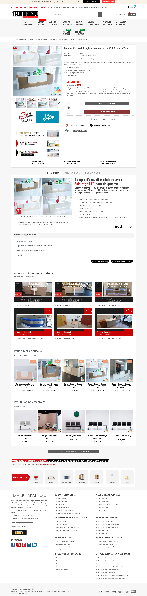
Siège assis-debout (103, 507)
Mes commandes (61, 561)
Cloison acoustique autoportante (107, 544)
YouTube (18, 545)
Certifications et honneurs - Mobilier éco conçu (31, 250)
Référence (67, 55)
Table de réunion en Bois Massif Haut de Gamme (112, 567)
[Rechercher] (77, 14)
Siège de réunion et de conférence (108, 504)
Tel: (91, 2)
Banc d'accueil (19, 407)
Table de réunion (61, 521)
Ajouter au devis (107, 112)
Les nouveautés (56, 7)
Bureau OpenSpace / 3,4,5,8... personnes (68, 513)
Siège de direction (103, 501)
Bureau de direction (62, 504)
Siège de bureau (102, 498)
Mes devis (67, 7)
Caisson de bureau (103, 530)
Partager (94, 119)
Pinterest (112, 119)
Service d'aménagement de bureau (83, 7)
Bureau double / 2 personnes (64, 510)
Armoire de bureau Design (105, 521)
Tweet (103, 119)
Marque (66, 53)
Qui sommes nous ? (17, 591)
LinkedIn (34, 545)
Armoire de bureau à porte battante (108, 527)
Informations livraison (30, 591)
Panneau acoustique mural (106, 547)
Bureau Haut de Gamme (63, 507)
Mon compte (60, 558)
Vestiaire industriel (103, 533)
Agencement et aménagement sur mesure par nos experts (34, 246)
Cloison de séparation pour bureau (108, 541)
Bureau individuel (61, 498)
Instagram (29, 545)
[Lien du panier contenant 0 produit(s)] (132, 14)
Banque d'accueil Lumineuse (64, 547)
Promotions (59, 567)
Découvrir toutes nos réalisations (24, 276)
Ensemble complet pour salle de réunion (68, 527)
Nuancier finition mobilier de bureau (108, 561)
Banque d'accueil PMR (63, 544)
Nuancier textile (102, 558)
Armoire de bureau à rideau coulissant (109, 524)
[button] (100, 261)
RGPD (16, 593)
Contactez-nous (101, 7)
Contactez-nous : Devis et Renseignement (25, 518)
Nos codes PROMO (62, 570)
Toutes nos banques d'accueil (65, 541)
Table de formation (62, 524)
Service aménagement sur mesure (108, 564)
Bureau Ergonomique (62, 501)
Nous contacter (23, 593)
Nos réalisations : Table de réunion (108, 572)
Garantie (19, 255)
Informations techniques (24, 241)
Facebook (13, 545)
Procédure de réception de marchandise (48, 591)
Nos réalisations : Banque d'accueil (108, 570)
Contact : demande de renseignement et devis (111, 578)
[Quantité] (75, 103)
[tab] (73, 241)
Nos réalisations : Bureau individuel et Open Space (113, 575)
